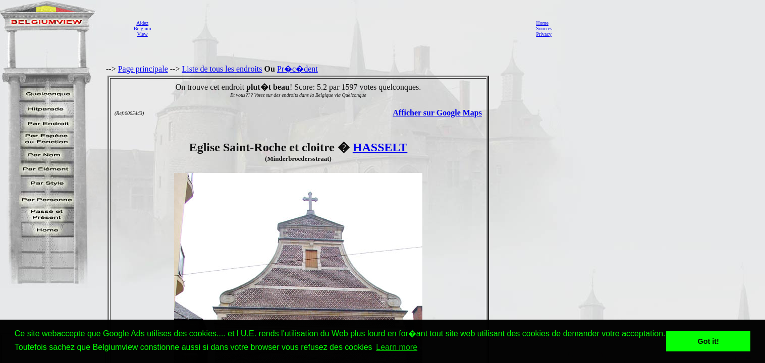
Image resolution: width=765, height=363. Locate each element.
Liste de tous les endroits (222, 69)
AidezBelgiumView (142, 28)
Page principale (143, 69)
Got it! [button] (708, 341)
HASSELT (380, 147)
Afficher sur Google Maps (437, 112)
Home (542, 23)
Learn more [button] (396, 347)
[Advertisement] (340, 28)
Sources (544, 28)
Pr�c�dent (297, 69)
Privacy (544, 34)
